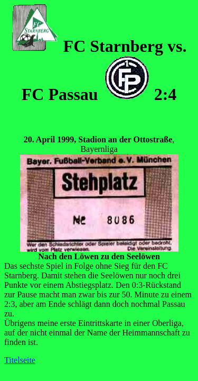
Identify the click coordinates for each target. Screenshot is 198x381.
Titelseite (19, 360)
